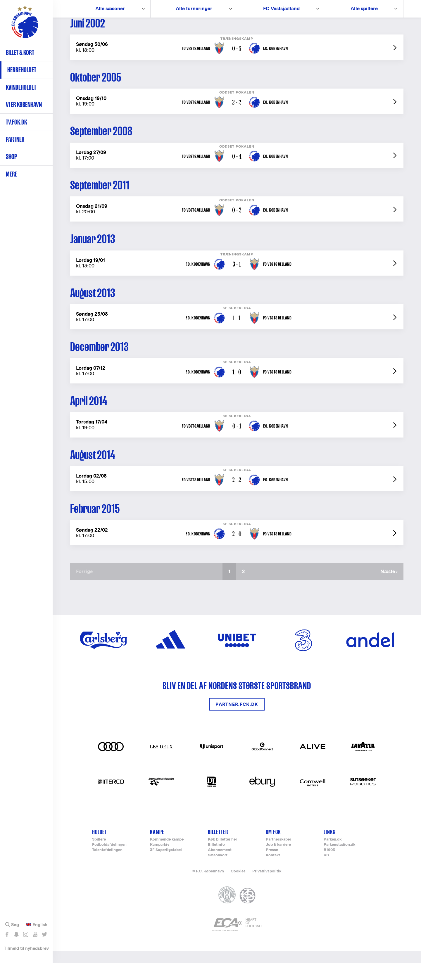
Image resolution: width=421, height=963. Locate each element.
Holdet (99, 844)
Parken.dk (332, 851)
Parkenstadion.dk (339, 857)
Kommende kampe (167, 851)
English (39, 925)
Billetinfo (216, 857)
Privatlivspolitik (266, 883)
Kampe (157, 844)
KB (326, 867)
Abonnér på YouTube (35, 934)
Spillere (99, 851)
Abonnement (220, 862)
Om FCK (273, 844)
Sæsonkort (217, 867)
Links (330, 844)
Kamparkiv (159, 857)
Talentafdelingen (107, 862)
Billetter (218, 844)
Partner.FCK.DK (236, 716)
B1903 (329, 862)
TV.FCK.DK (16, 122)
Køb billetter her (222, 851)
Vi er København (24, 104)
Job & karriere (278, 857)
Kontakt (273, 867)
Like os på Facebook (7, 934)
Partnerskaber (278, 851)
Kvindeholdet (21, 87)
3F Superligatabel (166, 862)
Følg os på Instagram (26, 934)
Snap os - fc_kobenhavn (16, 934)
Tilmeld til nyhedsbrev (26, 948)
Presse (272, 862)
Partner (15, 139)
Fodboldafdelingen (109, 857)
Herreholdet (21, 70)
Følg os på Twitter (44, 934)
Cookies (238, 883)
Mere (11, 174)
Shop (11, 156)
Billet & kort (20, 52)
